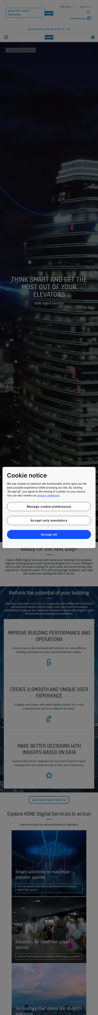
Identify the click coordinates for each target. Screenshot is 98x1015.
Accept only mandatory (48, 520)
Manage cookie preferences (49, 506)
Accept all (49, 534)
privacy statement (48, 495)
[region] (49, 507)
